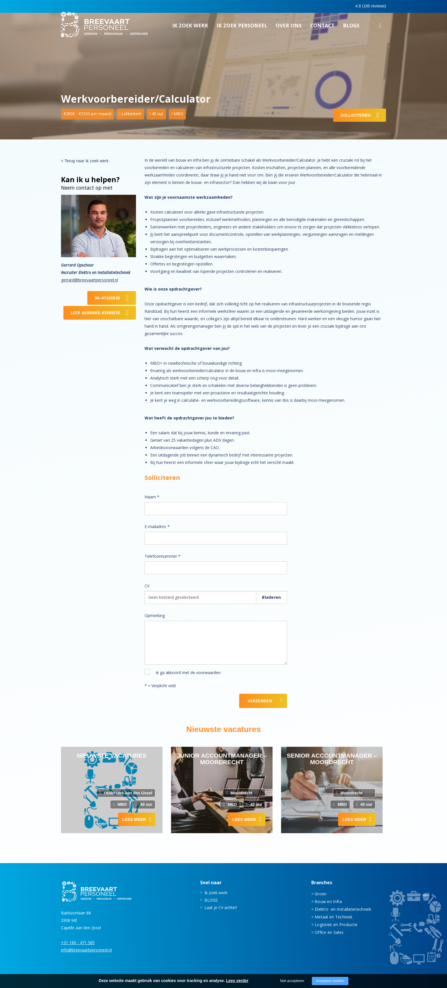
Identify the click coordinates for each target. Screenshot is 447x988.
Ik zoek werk (190, 27)
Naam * (152, 497)
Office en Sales (329, 932)
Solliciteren (355, 115)
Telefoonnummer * (162, 556)
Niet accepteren (292, 981)
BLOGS (351, 27)
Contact (322, 27)
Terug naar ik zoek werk (86, 161)
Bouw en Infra (328, 901)
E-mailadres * (157, 526)
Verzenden (260, 700)
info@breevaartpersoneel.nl (86, 950)
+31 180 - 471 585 (78, 942)
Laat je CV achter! (220, 907)
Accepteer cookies (330, 981)
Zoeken (380, 28)
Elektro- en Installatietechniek (343, 909)
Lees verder (237, 980)
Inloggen (370, 6)
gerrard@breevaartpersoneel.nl (89, 280)
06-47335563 (107, 298)
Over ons (289, 27)
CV (147, 586)
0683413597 (336, 6)
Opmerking (155, 615)
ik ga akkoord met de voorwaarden (188, 672)
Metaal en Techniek (333, 917)
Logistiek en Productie (336, 924)
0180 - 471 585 (297, 6)
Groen (320, 893)
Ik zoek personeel (242, 27)
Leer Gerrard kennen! (95, 312)
